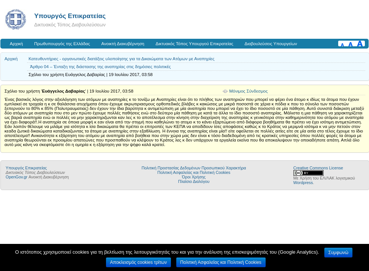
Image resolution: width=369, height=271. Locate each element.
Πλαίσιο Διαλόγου (193, 181)
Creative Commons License (318, 168)
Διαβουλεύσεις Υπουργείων (271, 43)
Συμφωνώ (338, 252)
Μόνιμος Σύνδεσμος (248, 91)
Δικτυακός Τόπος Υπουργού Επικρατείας (194, 43)
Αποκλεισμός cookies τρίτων (138, 262)
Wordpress (303, 182)
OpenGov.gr (16, 177)
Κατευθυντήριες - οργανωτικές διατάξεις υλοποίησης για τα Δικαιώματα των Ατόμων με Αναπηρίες (122, 58)
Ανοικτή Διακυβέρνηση (122, 43)
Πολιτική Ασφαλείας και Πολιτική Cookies (193, 172)
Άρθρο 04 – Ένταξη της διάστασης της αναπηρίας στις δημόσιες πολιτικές (100, 66)
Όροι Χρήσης (194, 177)
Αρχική (16, 43)
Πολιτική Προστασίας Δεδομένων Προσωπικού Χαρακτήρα (194, 168)
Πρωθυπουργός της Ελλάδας (62, 43)
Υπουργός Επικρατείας (70, 16)
